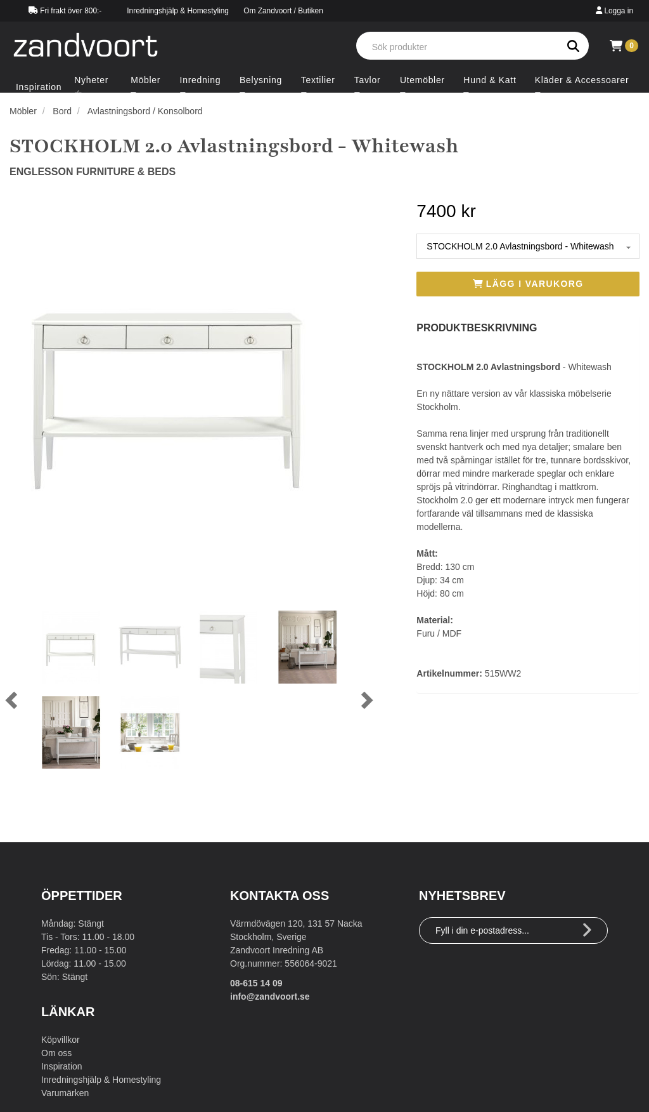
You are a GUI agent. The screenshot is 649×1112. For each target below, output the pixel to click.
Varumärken (65, 1093)
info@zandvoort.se (270, 996)
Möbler (23, 111)
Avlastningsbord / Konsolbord (145, 111)
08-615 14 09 (256, 983)
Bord (62, 111)
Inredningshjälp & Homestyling (178, 10)
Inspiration (61, 1066)
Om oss (56, 1053)
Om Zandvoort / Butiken (283, 10)
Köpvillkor (60, 1040)
